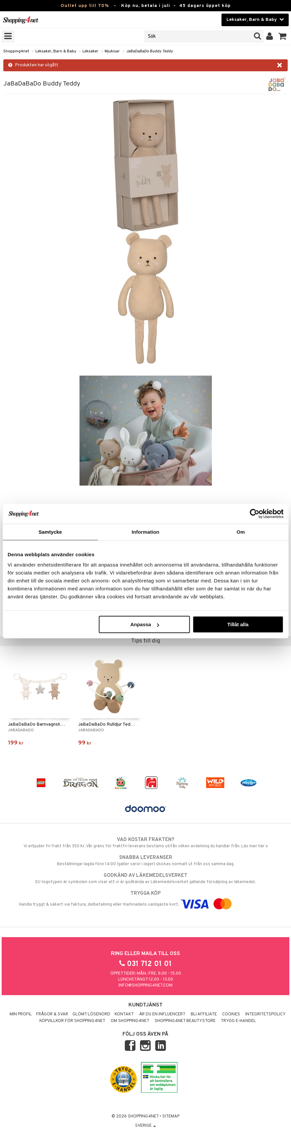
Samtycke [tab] (50, 531)
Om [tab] (241, 531)
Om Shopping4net (130, 1021)
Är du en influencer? (162, 1014)
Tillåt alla (238, 624)
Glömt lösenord (91, 1014)
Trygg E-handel (238, 1021)
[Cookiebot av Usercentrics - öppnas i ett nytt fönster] (254, 513)
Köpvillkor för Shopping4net (72, 1021)
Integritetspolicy (265, 1014)
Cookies (231, 1014)
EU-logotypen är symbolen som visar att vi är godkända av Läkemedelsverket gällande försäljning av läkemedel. (145, 878)
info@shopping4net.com (145, 985)
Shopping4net (16, 51)
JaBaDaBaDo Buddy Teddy (149, 51)
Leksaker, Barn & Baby (55, 51)
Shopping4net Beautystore (185, 1021)
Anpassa (144, 624)
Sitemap (170, 1116)
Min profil (21, 1014)
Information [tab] (146, 531)
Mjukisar (112, 51)
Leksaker (90, 51)
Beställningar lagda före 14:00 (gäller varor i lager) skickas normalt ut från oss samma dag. (145, 860)
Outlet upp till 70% (85, 6)
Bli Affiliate (204, 1014)
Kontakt (124, 1014)
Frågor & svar (52, 1014)
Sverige (145, 1125)
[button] (282, 36)
